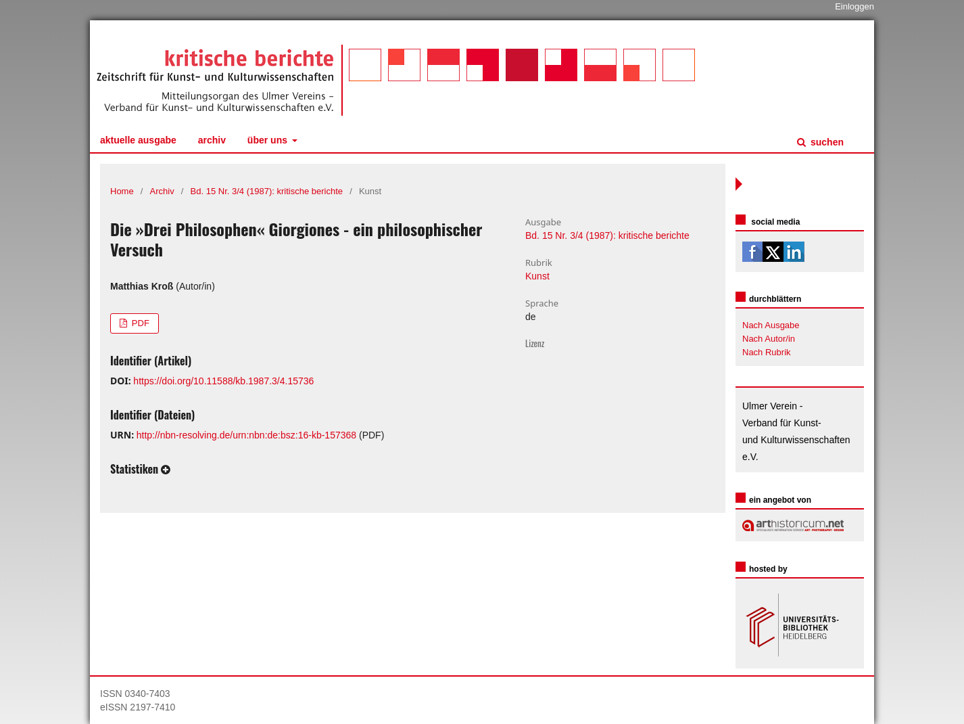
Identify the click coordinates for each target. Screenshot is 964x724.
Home (122, 191)
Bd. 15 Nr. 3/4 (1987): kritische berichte (267, 191)
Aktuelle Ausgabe (138, 140)
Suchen (826, 142)
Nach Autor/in (768, 339)
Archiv (212, 140)
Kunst (537, 276)
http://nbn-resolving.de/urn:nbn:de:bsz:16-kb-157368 (246, 435)
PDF (139, 323)
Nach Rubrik (766, 352)
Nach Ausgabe (771, 325)
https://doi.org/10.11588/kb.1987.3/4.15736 (223, 381)
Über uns (268, 140)
